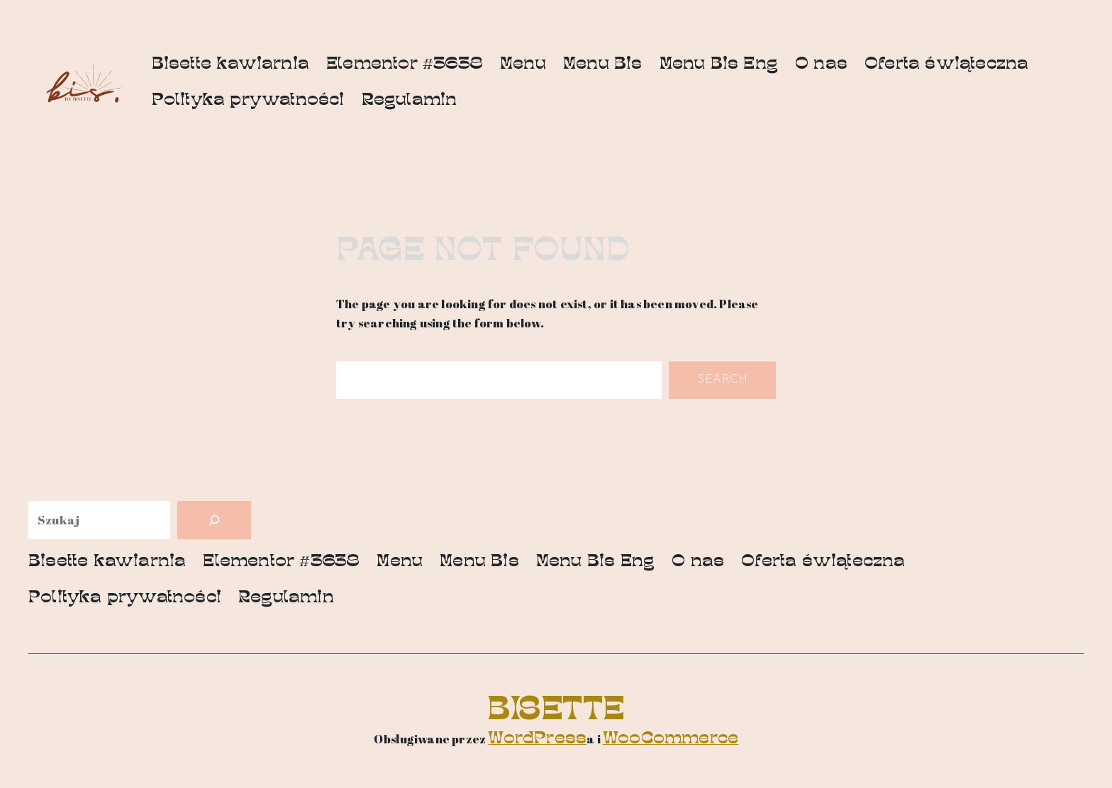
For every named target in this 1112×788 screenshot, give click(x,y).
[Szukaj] (214, 520)
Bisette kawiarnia (230, 65)
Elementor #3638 (404, 65)
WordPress (537, 739)
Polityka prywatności (248, 101)
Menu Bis (603, 65)
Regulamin (409, 101)
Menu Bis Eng (719, 65)
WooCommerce (670, 739)
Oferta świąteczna (946, 65)
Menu (523, 65)
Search (722, 379)
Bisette (556, 711)
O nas (821, 65)
